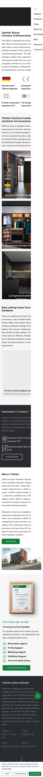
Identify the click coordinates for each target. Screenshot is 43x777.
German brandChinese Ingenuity (10, 87)
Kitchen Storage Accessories (23, 139)
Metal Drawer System (29, 318)
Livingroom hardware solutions (21, 296)
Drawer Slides (8, 321)
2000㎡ (26, 741)
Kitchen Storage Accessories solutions (21, 196)
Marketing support (17, 650)
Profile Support (15, 646)
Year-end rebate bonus (19, 659)
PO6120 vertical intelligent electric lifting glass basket (19, 389)
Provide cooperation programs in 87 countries (11, 104)
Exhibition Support (17, 654)
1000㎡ (26, 729)
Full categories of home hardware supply (29, 104)
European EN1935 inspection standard (30, 87)
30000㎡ (6, 729)
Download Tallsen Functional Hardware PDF (20, 437)
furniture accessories (10, 136)
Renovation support (18, 642)
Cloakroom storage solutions (21, 244)
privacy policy (7, 769)
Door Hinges (20, 321)
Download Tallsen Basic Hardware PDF (22, 446)
